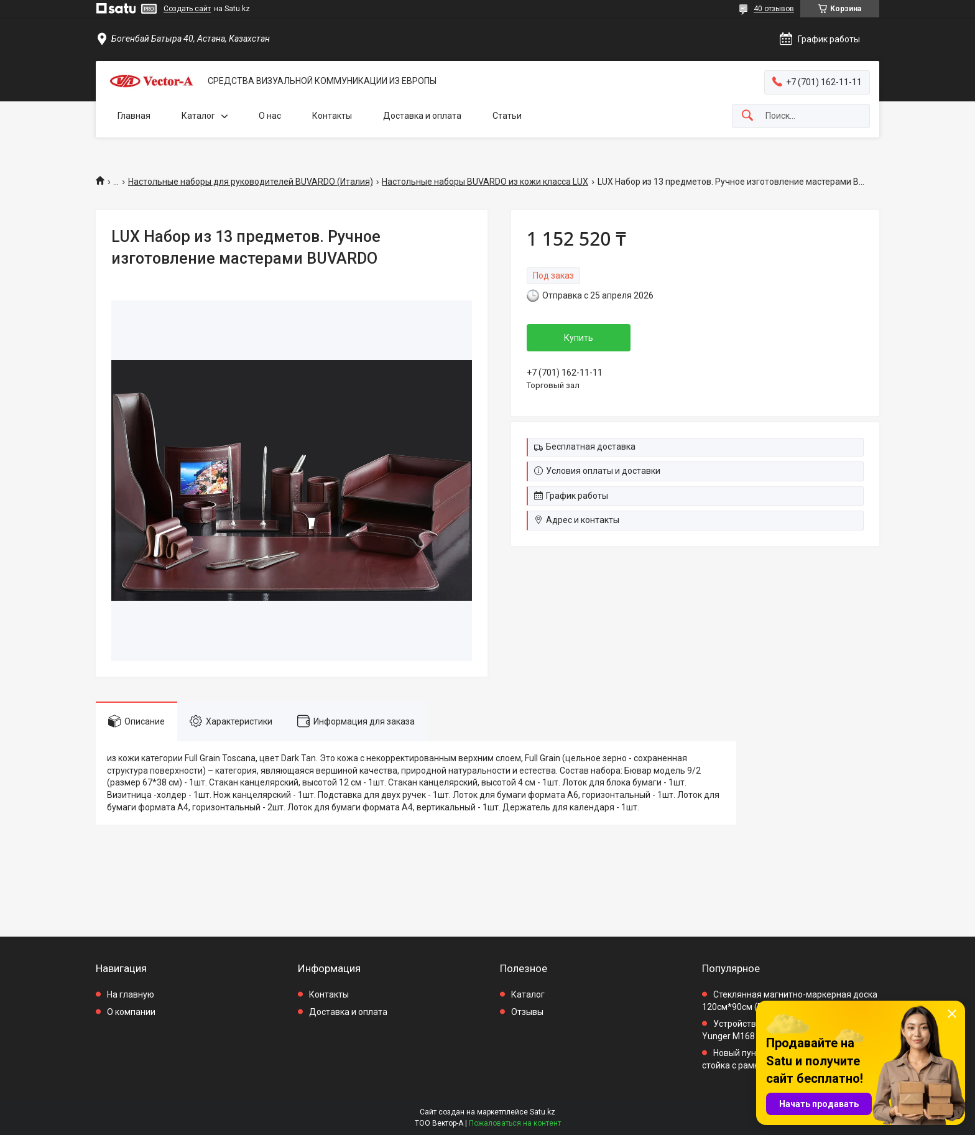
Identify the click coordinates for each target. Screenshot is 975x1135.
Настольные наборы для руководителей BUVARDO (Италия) (250, 182)
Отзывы (527, 1012)
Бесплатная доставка (590, 447)
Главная (134, 116)
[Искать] (747, 116)
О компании (131, 1012)
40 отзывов (774, 8)
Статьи (507, 116)
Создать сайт (187, 8)
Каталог (198, 116)
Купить (578, 338)
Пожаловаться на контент (515, 1123)
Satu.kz (542, 1112)
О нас (270, 116)
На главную (130, 994)
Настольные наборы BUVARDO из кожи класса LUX (485, 182)
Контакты (332, 116)
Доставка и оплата (422, 116)
